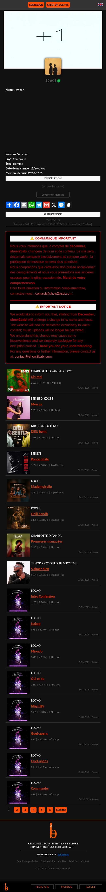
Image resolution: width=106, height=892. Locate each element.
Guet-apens (39, 733)
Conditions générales (27, 861)
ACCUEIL (90, 886)
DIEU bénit (39, 432)
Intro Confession (43, 596)
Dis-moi (36, 377)
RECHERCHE (42, 886)
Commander (40, 788)
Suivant (61, 810)
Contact (85, 861)
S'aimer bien (40, 569)
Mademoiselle (41, 487)
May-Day (37, 706)
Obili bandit (39, 514)
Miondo (37, 651)
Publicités (74, 861)
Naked (35, 624)
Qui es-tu (37, 679)
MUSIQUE (66, 886)
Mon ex (36, 404)
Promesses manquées (47, 541)
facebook (63, 854)
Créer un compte (58, 4)
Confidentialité (48, 861)
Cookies (62, 861)
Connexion (36, 4)
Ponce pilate (40, 459)
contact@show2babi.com (53, 293)
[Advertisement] (53, 122)
